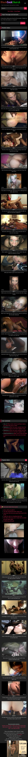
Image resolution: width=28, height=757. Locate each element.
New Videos (10, 11)
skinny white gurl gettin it (9, 519)
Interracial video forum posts (10, 516)
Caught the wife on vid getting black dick (12, 525)
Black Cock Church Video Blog (19, 739)
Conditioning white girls (8, 530)
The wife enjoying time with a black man (12, 520)
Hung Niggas (17, 11)
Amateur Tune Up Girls (7, 739)
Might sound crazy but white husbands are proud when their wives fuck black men (15, 440)
